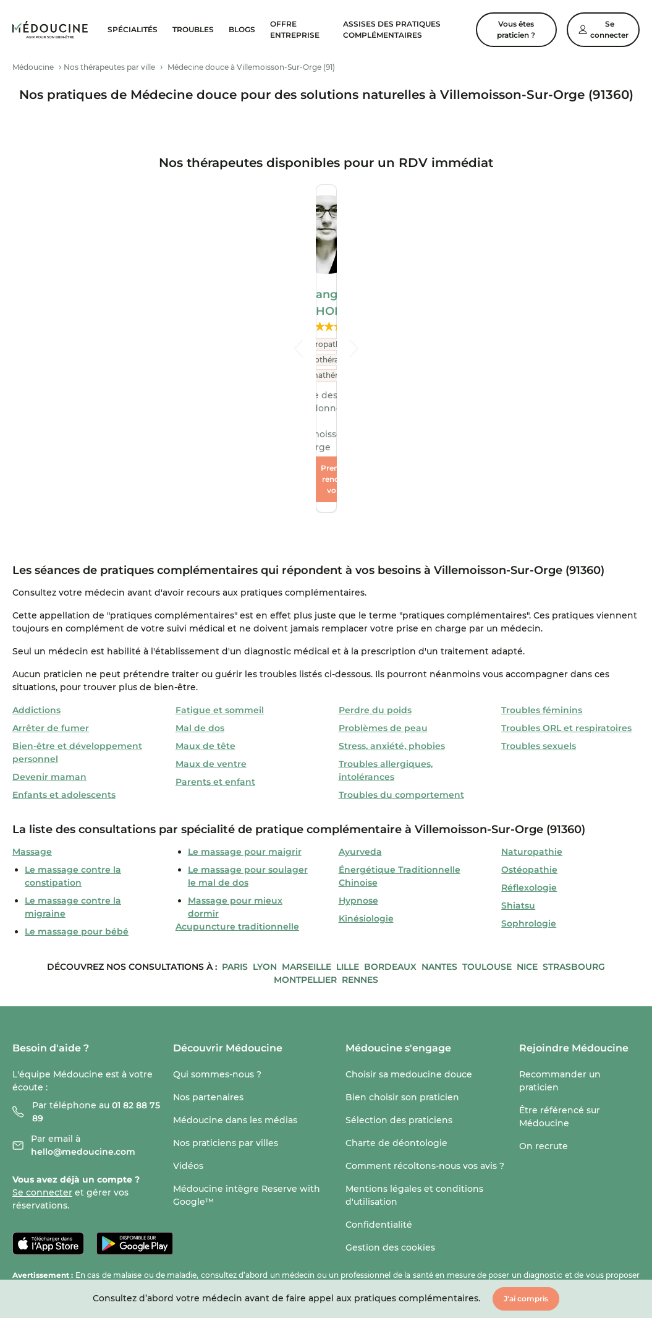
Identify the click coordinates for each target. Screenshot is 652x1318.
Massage (32, 742)
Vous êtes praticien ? (516, 29)
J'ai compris (526, 1298)
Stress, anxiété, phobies (392, 637)
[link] (50, 29)
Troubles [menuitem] (193, 29)
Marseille (306, 857)
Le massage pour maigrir (245, 742)
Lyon (265, 857)
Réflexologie (529, 778)
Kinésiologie (366, 809)
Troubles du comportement (401, 685)
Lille (347, 857)
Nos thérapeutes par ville (109, 67)
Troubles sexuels (538, 637)
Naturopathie (531, 742)
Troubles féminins (541, 601)
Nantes (439, 857)
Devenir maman (49, 668)
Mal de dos (200, 619)
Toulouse (487, 857)
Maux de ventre (211, 655)
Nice (527, 857)
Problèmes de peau (383, 619)
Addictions (36, 601)
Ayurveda (360, 742)
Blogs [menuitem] (242, 29)
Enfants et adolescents (64, 685)
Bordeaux (390, 857)
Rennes (360, 870)
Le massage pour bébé (77, 822)
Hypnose (358, 791)
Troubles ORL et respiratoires (566, 619)
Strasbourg (574, 857)
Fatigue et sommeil (220, 601)
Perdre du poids (375, 601)
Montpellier (305, 870)
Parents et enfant (215, 672)
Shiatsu (518, 796)
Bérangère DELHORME (326, 294)
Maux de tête (205, 637)
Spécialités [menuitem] (133, 29)
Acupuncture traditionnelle (237, 817)
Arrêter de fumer (50, 619)
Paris (235, 857)
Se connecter (42, 1083)
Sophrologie (528, 814)
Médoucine (33, 67)
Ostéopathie (529, 760)
